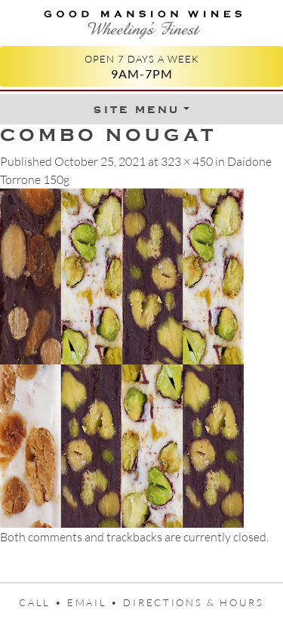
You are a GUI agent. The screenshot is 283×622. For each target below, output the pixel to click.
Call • (43, 602)
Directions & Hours (193, 602)
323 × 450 (187, 161)
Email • (95, 602)
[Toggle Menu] (141, 109)
